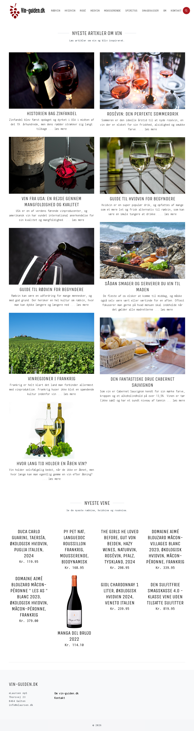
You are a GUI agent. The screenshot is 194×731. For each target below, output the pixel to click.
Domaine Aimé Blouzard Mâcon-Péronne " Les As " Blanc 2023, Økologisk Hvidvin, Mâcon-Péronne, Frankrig (29, 597)
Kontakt (176, 10)
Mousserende (112, 10)
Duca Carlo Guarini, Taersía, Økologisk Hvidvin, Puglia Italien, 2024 (29, 544)
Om (164, 10)
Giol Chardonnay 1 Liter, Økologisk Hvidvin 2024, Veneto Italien (120, 594)
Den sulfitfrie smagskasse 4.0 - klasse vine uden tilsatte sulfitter (165, 594)
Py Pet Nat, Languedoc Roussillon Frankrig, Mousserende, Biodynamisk (74, 547)
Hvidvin (70, 10)
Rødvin (55, 10)
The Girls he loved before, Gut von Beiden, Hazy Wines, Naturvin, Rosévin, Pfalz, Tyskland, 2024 (119, 547)
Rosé (83, 10)
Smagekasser (150, 10)
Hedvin (94, 10)
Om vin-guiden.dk (66, 693)
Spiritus (131, 10)
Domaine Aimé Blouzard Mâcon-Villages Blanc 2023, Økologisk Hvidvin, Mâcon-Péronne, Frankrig (165, 547)
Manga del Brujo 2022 (74, 636)
